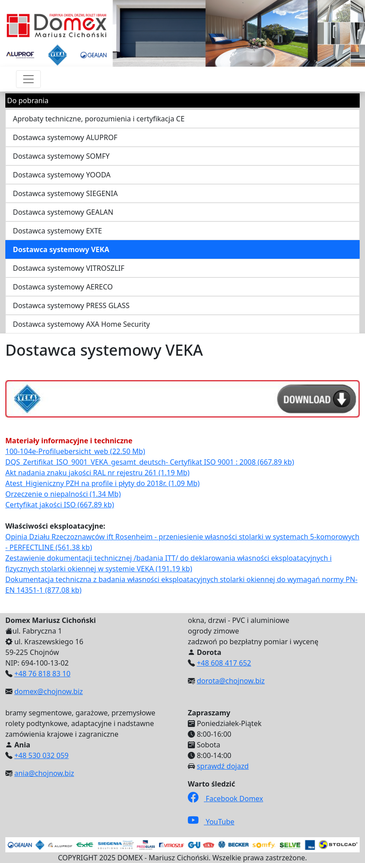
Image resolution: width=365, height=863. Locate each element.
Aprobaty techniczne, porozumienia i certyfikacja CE (99, 119)
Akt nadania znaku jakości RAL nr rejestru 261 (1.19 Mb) (97, 473)
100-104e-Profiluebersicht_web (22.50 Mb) (75, 451)
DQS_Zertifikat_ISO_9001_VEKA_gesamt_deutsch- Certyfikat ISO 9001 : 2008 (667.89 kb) (149, 462)
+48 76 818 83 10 (42, 673)
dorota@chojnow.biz (231, 681)
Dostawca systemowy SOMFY (61, 156)
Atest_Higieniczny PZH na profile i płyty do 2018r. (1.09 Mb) (102, 483)
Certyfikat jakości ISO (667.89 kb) (59, 505)
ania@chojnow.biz (44, 773)
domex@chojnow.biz (48, 691)
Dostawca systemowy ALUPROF (65, 137)
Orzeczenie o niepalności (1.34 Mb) (63, 494)
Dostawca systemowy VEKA (61, 249)
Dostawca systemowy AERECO (63, 287)
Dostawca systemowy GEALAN (63, 212)
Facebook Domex (225, 798)
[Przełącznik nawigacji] (28, 79)
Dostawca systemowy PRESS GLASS (71, 305)
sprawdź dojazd (223, 766)
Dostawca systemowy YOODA (62, 175)
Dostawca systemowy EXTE (57, 231)
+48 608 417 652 (224, 663)
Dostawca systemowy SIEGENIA (65, 193)
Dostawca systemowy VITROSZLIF (68, 268)
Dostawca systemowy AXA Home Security (81, 324)
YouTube (211, 822)
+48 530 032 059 (41, 755)
